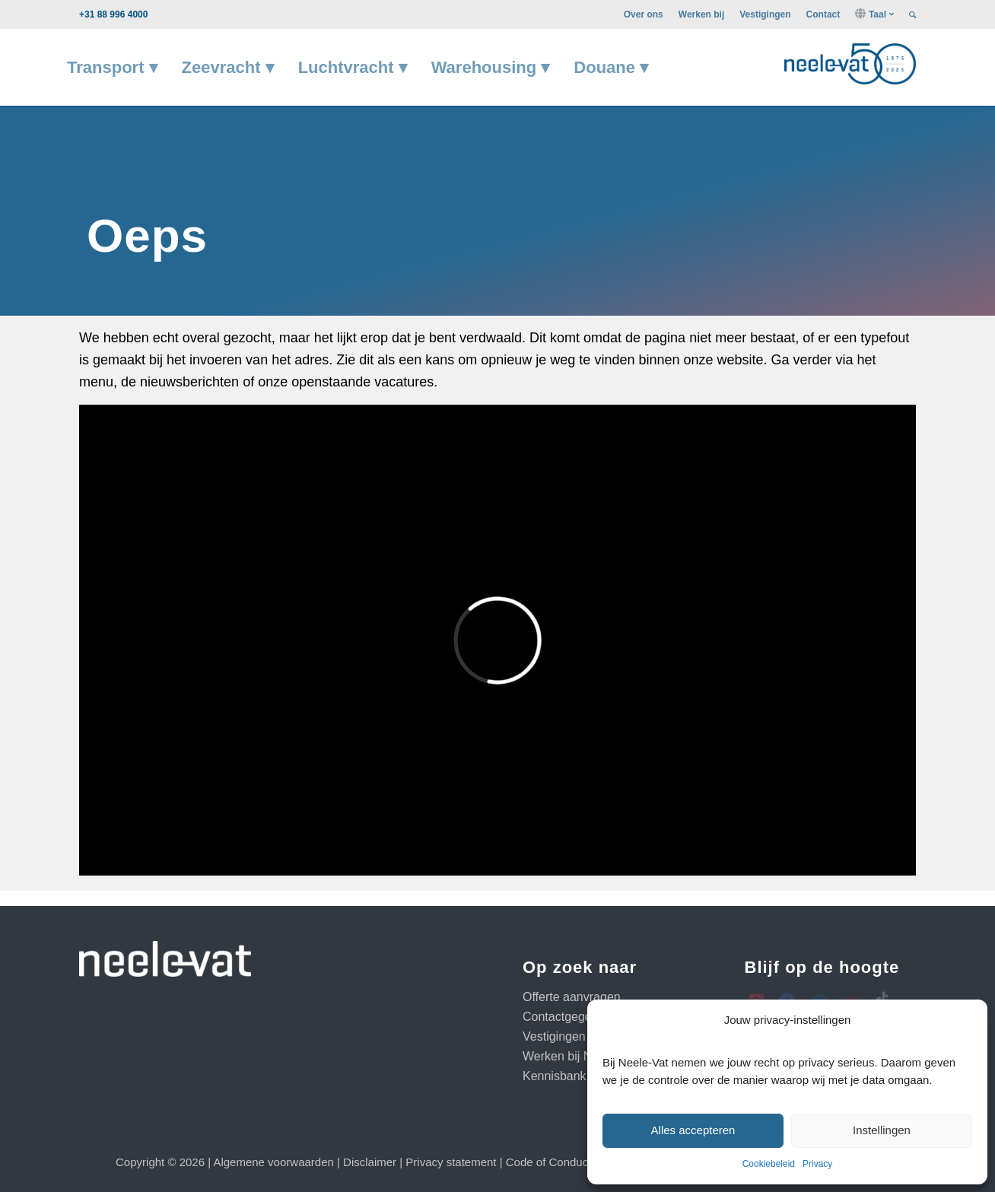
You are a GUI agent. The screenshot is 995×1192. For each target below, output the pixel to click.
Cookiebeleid (768, 1164)
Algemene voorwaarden (273, 1161)
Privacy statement (450, 1161)
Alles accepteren (693, 1130)
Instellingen (882, 1130)
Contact (823, 14)
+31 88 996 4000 (113, 14)
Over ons (643, 14)
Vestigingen (764, 14)
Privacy (817, 1164)
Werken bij (701, 14)
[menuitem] (643, 14)
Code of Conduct (549, 1161)
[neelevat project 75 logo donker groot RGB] (850, 62)
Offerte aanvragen (572, 996)
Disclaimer (369, 1161)
